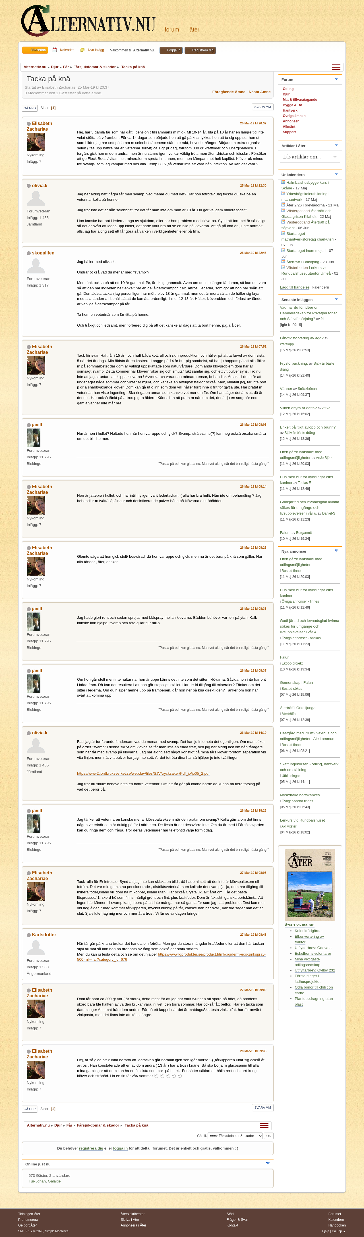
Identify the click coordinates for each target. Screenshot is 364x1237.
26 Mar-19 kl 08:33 (253, 608)
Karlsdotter (44, 934)
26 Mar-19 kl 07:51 (253, 346)
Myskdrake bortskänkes (300, 795)
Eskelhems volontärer (313, 953)
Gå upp (30, 1109)
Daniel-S (328, 513)
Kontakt (232, 1225)
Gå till (201, 1136)
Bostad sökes (292, 689)
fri (322, 319)
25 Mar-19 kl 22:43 (253, 252)
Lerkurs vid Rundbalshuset (302, 820)
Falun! (285, 532)
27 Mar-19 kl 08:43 (253, 934)
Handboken (337, 1225)
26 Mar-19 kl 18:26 (253, 810)
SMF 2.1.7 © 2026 (30, 1231)
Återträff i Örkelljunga (297, 708)
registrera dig (91, 1148)
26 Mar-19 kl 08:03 (253, 424)
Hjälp (325, 1231)
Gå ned (30, 108)
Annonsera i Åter (133, 1225)
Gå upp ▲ (339, 1231)
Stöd (230, 1214)
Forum (172, 29)
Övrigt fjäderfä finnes (297, 801)
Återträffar (289, 714)
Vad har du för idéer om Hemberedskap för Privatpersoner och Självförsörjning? (308, 313)
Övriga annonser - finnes (300, 601)
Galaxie (54, 1181)
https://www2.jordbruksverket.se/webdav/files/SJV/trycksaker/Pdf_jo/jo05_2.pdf (143, 773)
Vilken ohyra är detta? (298, 408)
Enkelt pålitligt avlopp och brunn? (308, 427)
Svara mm (263, 106)
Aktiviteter (289, 826)
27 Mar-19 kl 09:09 (253, 990)
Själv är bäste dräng (299, 433)
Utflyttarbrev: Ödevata (313, 948)
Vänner (286, 388)
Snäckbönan (307, 389)
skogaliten (43, 252)
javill (37, 424)
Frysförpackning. (294, 363)
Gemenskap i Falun (296, 682)
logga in (120, 1148)
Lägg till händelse (294, 287)
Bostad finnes (292, 571)
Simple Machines (56, 1231)
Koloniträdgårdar (309, 931)
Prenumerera (28, 1220)
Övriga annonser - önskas (301, 638)
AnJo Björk (324, 458)
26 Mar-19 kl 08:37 (253, 670)
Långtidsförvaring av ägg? (301, 338)
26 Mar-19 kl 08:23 (253, 547)
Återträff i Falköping (302, 262)
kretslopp (287, 344)
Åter (194, 29)
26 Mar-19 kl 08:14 (253, 486)
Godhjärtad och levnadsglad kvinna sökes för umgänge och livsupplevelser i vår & (309, 507)
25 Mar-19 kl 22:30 (253, 185)
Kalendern (336, 1220)
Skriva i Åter (130, 1220)
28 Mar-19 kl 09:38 (253, 1051)
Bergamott (304, 533)
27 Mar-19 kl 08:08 (253, 872)
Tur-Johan (37, 1181)
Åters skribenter (133, 1214)
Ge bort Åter (27, 1225)
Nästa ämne (260, 92)
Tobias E (304, 483)
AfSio (326, 408)
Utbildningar (291, 776)
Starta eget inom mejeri (306, 250)
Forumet (334, 1214)
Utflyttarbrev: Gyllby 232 (315, 970)
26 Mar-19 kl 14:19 (253, 732)
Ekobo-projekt (292, 663)
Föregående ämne (228, 92)
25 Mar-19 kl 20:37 (253, 123)
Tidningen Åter (29, 1214)
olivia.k (39, 185)
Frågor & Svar (237, 1220)
